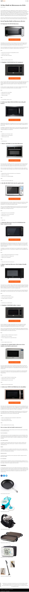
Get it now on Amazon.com (14, 39)
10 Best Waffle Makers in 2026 (5, 529)
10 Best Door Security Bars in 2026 (6, 576)
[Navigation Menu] (27, 1)
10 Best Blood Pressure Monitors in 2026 (7, 557)
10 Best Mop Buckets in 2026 (5, 511)
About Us (2, 589)
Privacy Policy (10, 589)
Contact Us (6, 589)
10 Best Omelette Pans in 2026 (5, 493)
